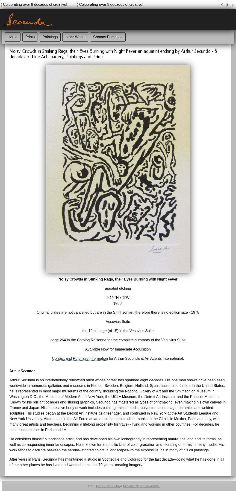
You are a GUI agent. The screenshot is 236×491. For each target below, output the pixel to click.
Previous (222, 5)
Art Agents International (141, 486)
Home (13, 37)
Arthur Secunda (108, 486)
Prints (30, 37)
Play (227, 5)
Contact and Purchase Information (80, 358)
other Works (75, 37)
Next (233, 5)
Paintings (50, 37)
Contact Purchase (107, 37)
